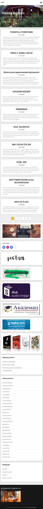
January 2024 (5, 418)
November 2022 (6, 436)
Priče (3, 475)
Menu (3, 2)
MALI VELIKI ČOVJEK (21, 144)
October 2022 (5, 439)
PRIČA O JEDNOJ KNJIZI (21, 53)
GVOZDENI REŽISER (21, 92)
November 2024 (6, 406)
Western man (5, 478)
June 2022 (5, 448)
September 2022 (6, 442)
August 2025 (5, 388)
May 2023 (4, 424)
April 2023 (5, 427)
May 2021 (4, 454)
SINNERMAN (21, 109)
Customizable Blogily (31, 507)
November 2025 (6, 382)
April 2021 (5, 457)
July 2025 (4, 391)
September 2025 (6, 385)
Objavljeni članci (6, 472)
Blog (3, 469)
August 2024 (5, 409)
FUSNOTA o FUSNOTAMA (21, 32)
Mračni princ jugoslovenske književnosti (21, 72)
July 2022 (4, 445)
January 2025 (5, 400)
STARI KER (21, 162)
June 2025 (5, 394)
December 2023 (6, 421)
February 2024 (6, 415)
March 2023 (5, 430)
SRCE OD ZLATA (21, 202)
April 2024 (5, 412)
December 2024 (6, 403)
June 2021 (5, 451)
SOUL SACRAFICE (21, 127)
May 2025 (4, 397)
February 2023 (6, 433)
